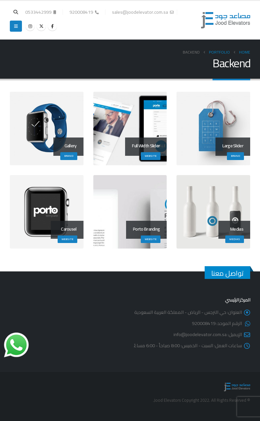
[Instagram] (30, 26)
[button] (16, 12)
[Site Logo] (225, 20)
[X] (41, 26)
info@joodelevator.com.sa (200, 334)
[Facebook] (52, 26)
